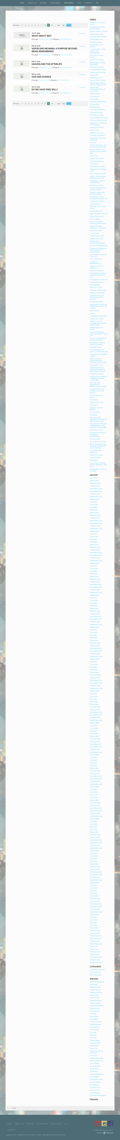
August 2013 (94, 883)
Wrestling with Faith (97, 167)
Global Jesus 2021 (96, 133)
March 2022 (94, 608)
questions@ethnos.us (59, 1135)
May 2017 (93, 763)
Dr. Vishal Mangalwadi (98, 1095)
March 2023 (94, 576)
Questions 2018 (95, 231)
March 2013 (94, 896)
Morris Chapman (96, 1061)
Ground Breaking (96, 211)
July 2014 (93, 853)
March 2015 (94, 832)
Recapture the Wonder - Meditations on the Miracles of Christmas (98, 425)
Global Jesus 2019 (96, 185)
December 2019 (96, 680)
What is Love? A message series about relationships (98, 323)
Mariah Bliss (94, 995)
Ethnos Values (95, 219)
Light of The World (97, 60)
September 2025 (96, 497)
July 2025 (93, 502)
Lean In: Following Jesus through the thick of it (99, 334)
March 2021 (94, 640)
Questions (93, 415)
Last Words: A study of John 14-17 (98, 255)
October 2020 (95, 654)
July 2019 (93, 694)
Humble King (95, 107)
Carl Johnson (95, 1011)
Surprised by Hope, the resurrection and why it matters (98, 306)
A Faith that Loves (96, 39)
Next (69, 25)
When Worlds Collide (98, 174)
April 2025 (93, 510)
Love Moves (94, 164)
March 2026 (94, 481)
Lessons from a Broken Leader (98, 355)
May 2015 (93, 827)
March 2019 (94, 704)
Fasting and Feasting (97, 72)
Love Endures (95, 204)
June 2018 (94, 728)
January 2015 (95, 837)
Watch (82, 33)
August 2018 (94, 723)
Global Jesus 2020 (97, 159)
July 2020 (93, 662)
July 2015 (93, 821)
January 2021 (95, 646)
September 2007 (96, 962)
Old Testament (66, 55)
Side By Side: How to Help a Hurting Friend (98, 84)
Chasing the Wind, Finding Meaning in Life (99, 198)
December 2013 (96, 872)
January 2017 (95, 773)
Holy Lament (94, 96)
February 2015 (95, 835)
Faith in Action (95, 94)
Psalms (41, 80)
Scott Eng (93, 1071)
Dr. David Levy (95, 1087)
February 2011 (95, 952)
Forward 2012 (95, 439)
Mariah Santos (95, 987)
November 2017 (96, 747)
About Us (32, 3)
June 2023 (94, 568)
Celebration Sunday (97, 969)
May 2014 (93, 859)
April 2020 (94, 670)
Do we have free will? (45, 89)
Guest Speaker (95, 1043)
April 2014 (93, 861)
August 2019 (94, 691)
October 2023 (95, 558)
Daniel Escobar (95, 1024)
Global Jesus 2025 (96, 34)
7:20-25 (48, 93)
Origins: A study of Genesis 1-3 (96, 267)
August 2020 (94, 659)
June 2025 (94, 505)
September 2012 (96, 912)
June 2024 (94, 537)
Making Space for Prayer (96, 328)
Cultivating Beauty (97, 161)
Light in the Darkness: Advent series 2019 (98, 177)
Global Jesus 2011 (96, 455)
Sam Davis (94, 984)
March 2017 (94, 768)
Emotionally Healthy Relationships (97, 28)
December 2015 (96, 808)
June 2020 (94, 664)
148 (58, 25)
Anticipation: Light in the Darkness (97, 182)
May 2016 (93, 795)
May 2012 (93, 923)
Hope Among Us (96, 78)
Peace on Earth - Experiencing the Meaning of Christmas (98, 360)
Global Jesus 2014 (96, 365)
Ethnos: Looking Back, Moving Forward (98, 339)
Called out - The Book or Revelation (98, 124)
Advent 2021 (94, 130)
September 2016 (96, 784)
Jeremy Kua (94, 1030)
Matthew (42, 39)
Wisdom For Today (97, 67)
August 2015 (94, 819)
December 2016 (96, 776)
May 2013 (93, 891)
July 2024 (93, 534)
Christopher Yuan (96, 1079)
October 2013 (95, 877)
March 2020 (94, 672)
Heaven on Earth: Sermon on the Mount (98, 222)
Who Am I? (94, 405)
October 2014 (95, 845)
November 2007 (96, 957)
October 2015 (95, 813)
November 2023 (96, 555)
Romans (42, 93)
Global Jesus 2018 (96, 216)
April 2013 (93, 893)
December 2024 (96, 521)
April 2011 (93, 946)
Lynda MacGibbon (96, 1006)
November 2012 (96, 907)
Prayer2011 (94, 460)
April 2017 (93, 765)
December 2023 (96, 552)
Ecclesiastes (43, 55)
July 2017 (93, 758)
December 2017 (96, 744)
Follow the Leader (97, 374)
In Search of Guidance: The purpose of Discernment (98, 250)
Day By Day (94, 99)
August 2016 (94, 787)
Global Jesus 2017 (96, 239)
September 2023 (96, 561)
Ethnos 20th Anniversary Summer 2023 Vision (98, 89)
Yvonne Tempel (96, 1022)
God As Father (95, 458)
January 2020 (95, 678)
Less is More (94, 233)
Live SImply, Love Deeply (96, 46)
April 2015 (93, 829)
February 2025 (95, 515)
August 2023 (94, 563)
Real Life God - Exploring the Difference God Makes (98, 384)
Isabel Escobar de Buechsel (96, 1052)
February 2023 (95, 579)
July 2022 (93, 598)
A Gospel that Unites (97, 70)
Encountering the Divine (99, 118)
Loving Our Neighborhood (95, 263)
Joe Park (93, 1014)
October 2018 (95, 718)
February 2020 (95, 675)
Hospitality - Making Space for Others (97, 344)
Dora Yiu (93, 1038)
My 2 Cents (94, 156)
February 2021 (95, 643)
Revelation (43, 67)
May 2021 (93, 635)
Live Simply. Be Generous (95, 451)
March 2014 (94, 864)
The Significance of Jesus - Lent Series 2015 (99, 351)
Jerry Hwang (94, 1063)
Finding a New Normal (98, 120)
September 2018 (96, 720)
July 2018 (93, 726)
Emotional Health (96, 302)
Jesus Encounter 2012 (98, 442)
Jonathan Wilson (96, 992)
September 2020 (96, 656)
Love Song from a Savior (96, 396)
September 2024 (96, 529)
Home (22, 3)
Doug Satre (94, 1046)
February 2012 (95, 930)
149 (63, 25)
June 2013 (93, 888)
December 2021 (96, 616)
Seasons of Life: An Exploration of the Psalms (97, 297)
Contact (88, 3)
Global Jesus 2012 (96, 430)
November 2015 (96, 811)
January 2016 (95, 805)
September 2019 (96, 688)
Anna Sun (93, 1055)
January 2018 (95, 742)
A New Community (97, 236)
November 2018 (96, 715)
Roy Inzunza (94, 1027)
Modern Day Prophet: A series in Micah (98, 189)
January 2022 (95, 614)
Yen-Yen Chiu (95, 1090)
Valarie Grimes (95, 990)
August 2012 (94, 915)
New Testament (66, 39)
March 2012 (94, 928)
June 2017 (93, 760)
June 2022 (94, 600)
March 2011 (94, 949)
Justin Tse (93, 1048)
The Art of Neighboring (98, 246)
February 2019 (95, 707)
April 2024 (93, 542)
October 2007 (95, 960)
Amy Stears (94, 1019)
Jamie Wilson (95, 1093)
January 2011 (94, 955)
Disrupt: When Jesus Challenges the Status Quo (98, 151)
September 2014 (96, 848)
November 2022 (96, 587)
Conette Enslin (95, 1003)
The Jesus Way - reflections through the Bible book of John (98, 419)
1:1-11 (50, 55)
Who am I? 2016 (96, 287)
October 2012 (95, 909)
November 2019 (96, 683)
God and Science (41, 77)
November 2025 (96, 491)
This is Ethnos (95, 412)
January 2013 (95, 901)
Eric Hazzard (94, 1085)
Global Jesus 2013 (96, 402)
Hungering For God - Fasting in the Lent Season (97, 391)
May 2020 (93, 667)
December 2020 (96, 648)
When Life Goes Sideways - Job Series (98, 227)
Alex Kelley (94, 1016)
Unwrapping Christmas (98, 280)
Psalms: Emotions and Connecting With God (98, 146)
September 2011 (96, 944)
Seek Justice (94, 311)
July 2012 (93, 917)
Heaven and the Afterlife (47, 64)
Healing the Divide (97, 127)
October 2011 (95, 941)
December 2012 (96, 904)
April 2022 (93, 606)
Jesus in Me (94, 75)
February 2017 (95, 771)
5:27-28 (48, 39)
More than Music (96, 259)
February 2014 (95, 867)
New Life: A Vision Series (96, 56)
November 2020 (96, 651)
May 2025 (93, 507)
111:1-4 (47, 80)
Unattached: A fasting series (98, 170)
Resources (69, 3)
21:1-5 (49, 67)
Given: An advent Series (99, 214)
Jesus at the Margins (97, 110)
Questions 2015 (95, 347)
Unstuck (93, 143)
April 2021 (93, 638)
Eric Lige (93, 1032)
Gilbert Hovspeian (96, 1058)
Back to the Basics (97, 271)
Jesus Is (93, 313)
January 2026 (95, 486)
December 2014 (96, 840)
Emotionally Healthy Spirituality (97, 63)
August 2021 (94, 627)
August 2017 (94, 755)
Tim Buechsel (95, 1066)
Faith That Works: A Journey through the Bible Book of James (97, 369)
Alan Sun (93, 1035)
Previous (16, 25)
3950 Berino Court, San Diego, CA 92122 (30, 1135)
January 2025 (95, 518)
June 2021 (93, 632)
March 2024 (94, 545)
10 (52, 25)
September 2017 (96, 752)
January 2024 (95, 550)
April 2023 (93, 574)
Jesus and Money (96, 112)
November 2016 (96, 779)
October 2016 (95, 781)
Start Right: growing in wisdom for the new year (98, 275)
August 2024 (94, 531)
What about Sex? (42, 36)
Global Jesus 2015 (96, 319)
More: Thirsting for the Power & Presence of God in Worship (98, 446)
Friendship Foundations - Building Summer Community (99, 378)
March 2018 (94, 736)
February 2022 (95, 611)
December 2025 (96, 489)
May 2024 (93, 539)
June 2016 (94, 792)
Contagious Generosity (98, 316)
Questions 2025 (96, 42)
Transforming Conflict (98, 80)
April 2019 (93, 702)
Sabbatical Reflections (98, 102)
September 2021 (96, 624)
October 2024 (95, 526)
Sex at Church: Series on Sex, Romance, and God (98, 465)
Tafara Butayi (95, 1040)
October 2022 (95, 590)
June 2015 (93, 824)
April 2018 (93, 734)
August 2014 (94, 851)
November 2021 (96, 619)
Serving (43, 3)
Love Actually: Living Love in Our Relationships (97, 51)
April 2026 (93, 478)
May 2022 (93, 603)
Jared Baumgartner (97, 982)
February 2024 (95, 547)
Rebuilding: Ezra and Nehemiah (97, 139)
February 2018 (95, 739)
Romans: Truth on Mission (96, 409)
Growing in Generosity (98, 290)
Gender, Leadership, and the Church (97, 193)
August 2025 (94, 499)
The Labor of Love (97, 115)
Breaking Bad (95, 285)
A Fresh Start (94, 104)
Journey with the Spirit (98, 37)
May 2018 (93, 731)
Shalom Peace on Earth (99, 31)
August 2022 (94, 595)
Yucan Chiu (94, 1069)
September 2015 (96, 816)
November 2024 (96, 523)
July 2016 (93, 789)
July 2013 (93, 885)
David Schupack (96, 1000)
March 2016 (94, 800)
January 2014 (95, 869)
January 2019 (95, 710)
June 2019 (94, 696)
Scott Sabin (94, 1077)
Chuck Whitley (95, 1082)
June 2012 (93, 920)
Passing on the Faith (97, 293)
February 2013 (95, 899)
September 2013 (96, 880)
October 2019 (95, 686)
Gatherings (55, 3)
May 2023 (93, 571)
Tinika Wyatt (94, 998)
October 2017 (95, 749)
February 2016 (95, 803)
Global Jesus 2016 (96, 282)
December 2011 (96, 936)
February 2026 (95, 483)
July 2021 (93, 630)
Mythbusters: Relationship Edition (97, 242)
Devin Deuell (95, 1008)
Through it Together (97, 135)
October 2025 (95, 494)
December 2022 (96, 584)
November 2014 (96, 843)
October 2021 (95, 622)
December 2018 (96, 712)
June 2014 (93, 856)
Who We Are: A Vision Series (98, 207)
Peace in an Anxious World (97, 23)
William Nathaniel (96, 1074)
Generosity (94, 400)
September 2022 (96, 592)
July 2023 (93, 566)
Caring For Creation (97, 201)
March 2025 (94, 513)
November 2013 (96, 875)
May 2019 (93, 699)
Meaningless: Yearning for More (98, 470)
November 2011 (96, 939)
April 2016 (93, 797)
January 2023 (95, 582)
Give (79, 3)
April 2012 (93, 925)
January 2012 (95, 933)
